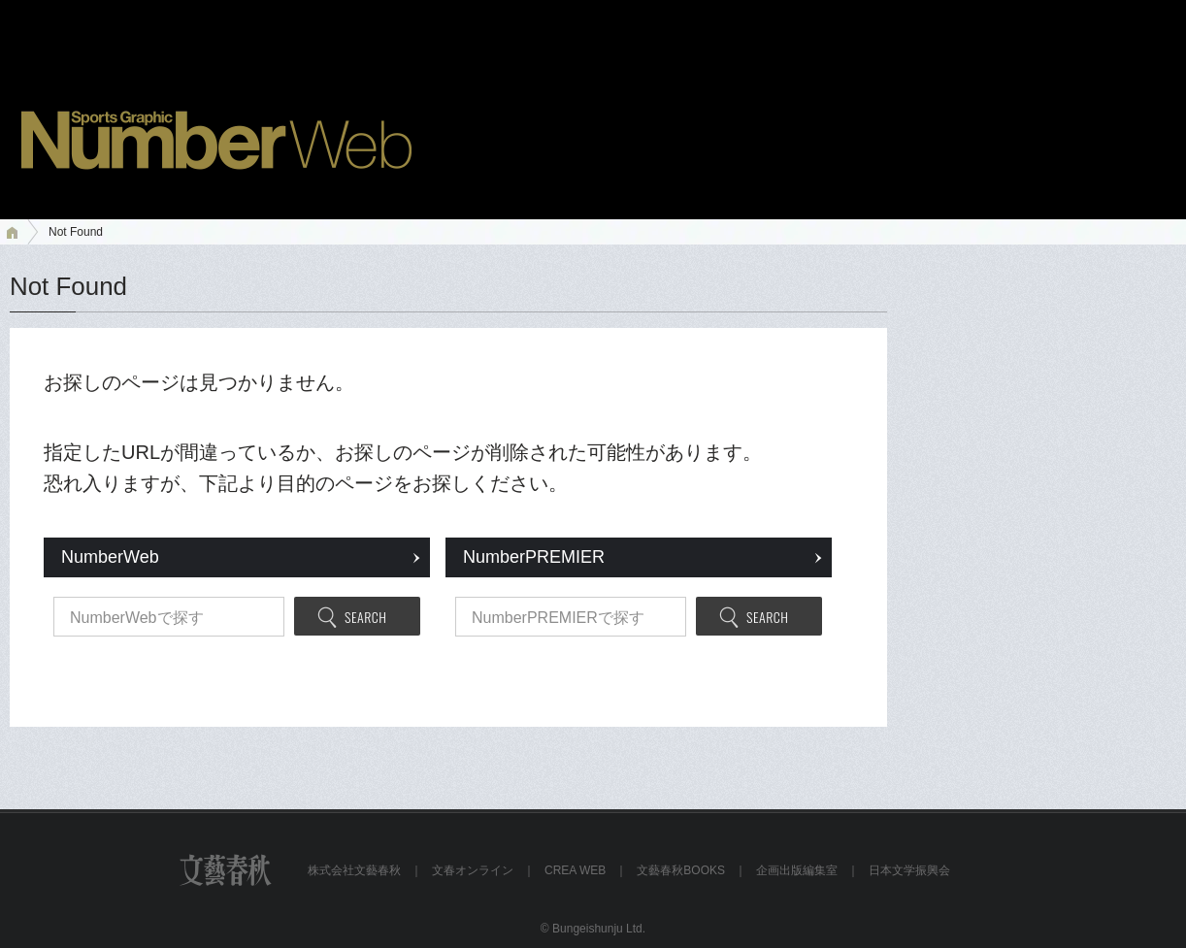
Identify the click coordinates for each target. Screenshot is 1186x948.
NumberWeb (110, 557)
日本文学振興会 (909, 870)
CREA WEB (575, 870)
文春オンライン (472, 870)
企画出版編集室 (797, 870)
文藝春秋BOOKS (681, 870)
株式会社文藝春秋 (354, 870)
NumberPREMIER (534, 557)
